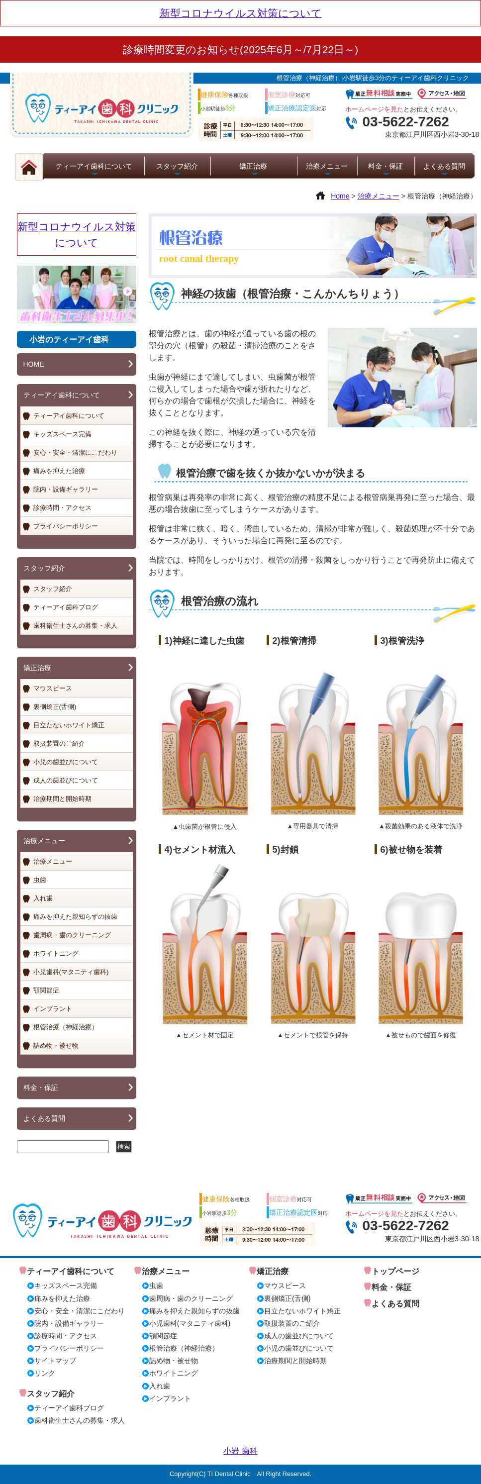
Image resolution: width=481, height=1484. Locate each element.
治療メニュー (327, 166)
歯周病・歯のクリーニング (72, 935)
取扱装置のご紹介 (59, 743)
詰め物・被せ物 (56, 1045)
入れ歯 (43, 898)
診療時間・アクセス (62, 507)
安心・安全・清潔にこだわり (75, 452)
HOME (33, 364)
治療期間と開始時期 (62, 798)
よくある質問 (444, 166)
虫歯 (39, 880)
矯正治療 (253, 166)
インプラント (52, 1008)
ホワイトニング (56, 953)
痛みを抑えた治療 (59, 471)
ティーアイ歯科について (94, 166)
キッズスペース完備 (62, 434)
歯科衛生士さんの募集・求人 (75, 625)
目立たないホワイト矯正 (68, 725)
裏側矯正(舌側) (55, 706)
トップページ (395, 1271)
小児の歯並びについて (65, 762)
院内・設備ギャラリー (65, 489)
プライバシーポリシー (65, 526)
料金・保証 (385, 166)
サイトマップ (55, 1361)
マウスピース (52, 688)
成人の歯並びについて (65, 780)
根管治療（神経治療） (65, 1027)
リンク (44, 1373)
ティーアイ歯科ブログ (65, 607)
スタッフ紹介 (177, 166)
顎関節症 (46, 990)
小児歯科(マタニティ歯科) (71, 972)
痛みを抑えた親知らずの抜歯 (75, 916)
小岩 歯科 (240, 1451)
